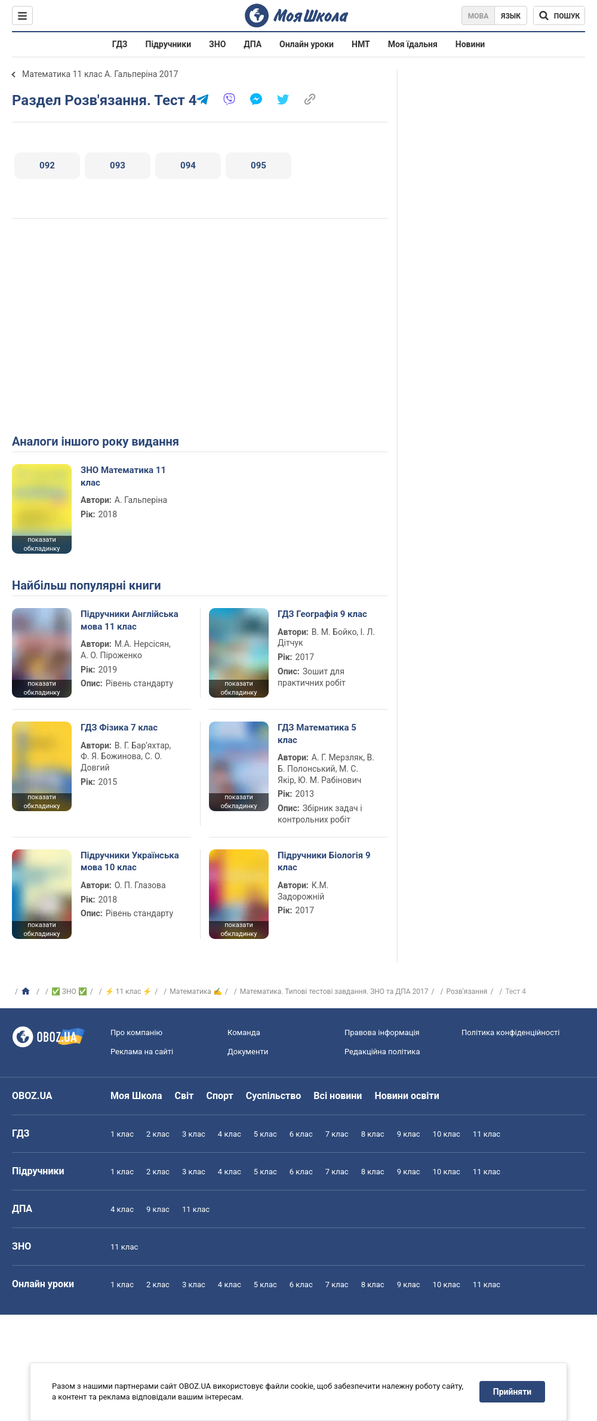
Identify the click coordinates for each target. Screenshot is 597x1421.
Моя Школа (136, 1095)
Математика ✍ (196, 991)
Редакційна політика (382, 1051)
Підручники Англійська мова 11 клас (130, 620)
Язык (511, 16)
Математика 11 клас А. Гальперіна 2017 (100, 74)
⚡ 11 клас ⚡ (128, 991)
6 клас (301, 1134)
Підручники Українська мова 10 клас (130, 861)
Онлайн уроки (306, 44)
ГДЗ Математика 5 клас (317, 733)
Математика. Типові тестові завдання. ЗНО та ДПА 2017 (334, 991)
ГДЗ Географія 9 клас (322, 614)
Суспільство (273, 1095)
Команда (243, 1032)
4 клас (229, 1134)
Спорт (219, 1095)
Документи (247, 1051)
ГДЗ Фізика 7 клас (119, 727)
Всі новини (337, 1095)
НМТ (361, 44)
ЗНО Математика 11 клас (123, 476)
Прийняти (512, 1392)
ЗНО (217, 44)
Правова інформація (382, 1032)
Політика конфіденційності (510, 1032)
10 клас (446, 1134)
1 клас (122, 1134)
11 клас (486, 1134)
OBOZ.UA (32, 1095)
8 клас (372, 1134)
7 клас (337, 1134)
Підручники (169, 44)
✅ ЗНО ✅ (69, 991)
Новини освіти (406, 1095)
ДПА (252, 44)
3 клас (193, 1134)
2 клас (158, 1134)
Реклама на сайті (141, 1051)
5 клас (265, 1134)
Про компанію (136, 1032)
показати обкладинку (41, 544)
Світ (184, 1095)
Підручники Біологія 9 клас (324, 861)
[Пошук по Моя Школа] (559, 15)
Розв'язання (467, 991)
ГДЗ (120, 44)
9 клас (408, 1134)
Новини (470, 44)
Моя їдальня (413, 44)
